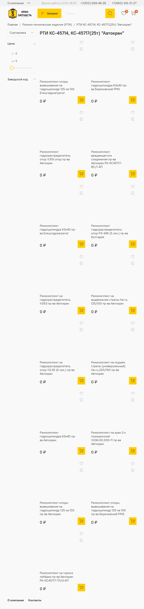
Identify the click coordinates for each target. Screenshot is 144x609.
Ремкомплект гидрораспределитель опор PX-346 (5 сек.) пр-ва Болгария (109, 231)
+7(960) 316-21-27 (124, 3)
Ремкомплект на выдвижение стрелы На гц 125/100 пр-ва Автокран (109, 299)
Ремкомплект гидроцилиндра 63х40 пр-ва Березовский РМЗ (109, 85)
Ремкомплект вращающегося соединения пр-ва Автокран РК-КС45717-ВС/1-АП (106, 159)
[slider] (11, 68)
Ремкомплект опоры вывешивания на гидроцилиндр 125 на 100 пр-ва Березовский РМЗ (108, 508)
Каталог (49, 13)
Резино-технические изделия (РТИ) (47, 24)
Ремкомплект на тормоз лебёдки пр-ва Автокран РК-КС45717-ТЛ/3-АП (56, 576)
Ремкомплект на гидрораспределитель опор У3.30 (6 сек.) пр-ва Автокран (57, 367)
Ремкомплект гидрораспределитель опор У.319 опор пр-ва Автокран (55, 157)
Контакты (34, 600)
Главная (13, 24)
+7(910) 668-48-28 (93, 3)
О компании (16, 3)
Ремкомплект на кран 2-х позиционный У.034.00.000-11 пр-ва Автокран (108, 438)
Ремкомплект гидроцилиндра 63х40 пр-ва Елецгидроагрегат (58, 229)
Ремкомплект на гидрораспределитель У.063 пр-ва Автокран (55, 299)
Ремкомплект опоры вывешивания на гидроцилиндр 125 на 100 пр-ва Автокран (57, 508)
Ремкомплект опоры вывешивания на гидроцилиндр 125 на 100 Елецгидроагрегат (57, 87)
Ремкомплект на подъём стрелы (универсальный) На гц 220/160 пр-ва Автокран (108, 367)
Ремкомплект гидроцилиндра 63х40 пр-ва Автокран (58, 436)
